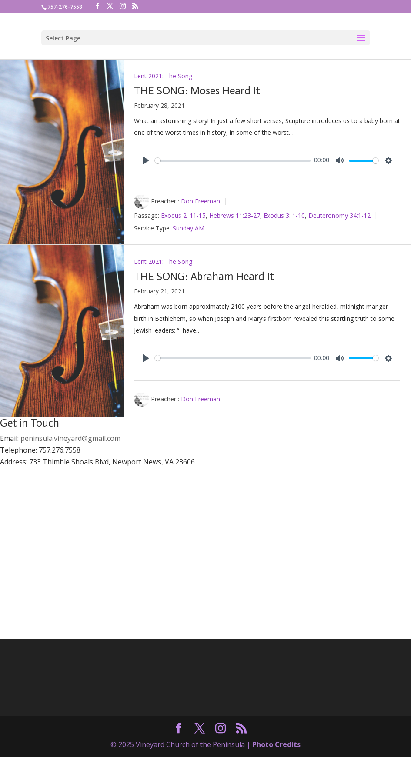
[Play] (146, 160)
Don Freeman (200, 201)
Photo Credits (276, 744)
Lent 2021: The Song (163, 76)
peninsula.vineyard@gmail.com (70, 438)
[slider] (233, 161)
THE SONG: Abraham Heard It (204, 276)
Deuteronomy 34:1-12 (339, 215)
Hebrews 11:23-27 (234, 215)
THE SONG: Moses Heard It (197, 90)
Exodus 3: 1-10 (284, 215)
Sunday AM (188, 228)
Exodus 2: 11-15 (183, 215)
